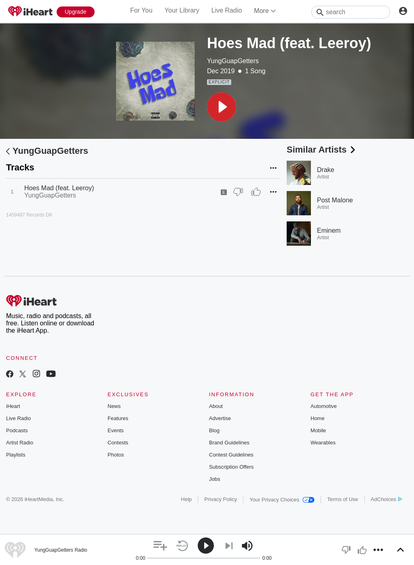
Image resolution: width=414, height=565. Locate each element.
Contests (118, 443)
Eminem (329, 230)
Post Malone (335, 200)
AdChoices (386, 499)
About (216, 406)
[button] (221, 106)
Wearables (323, 443)
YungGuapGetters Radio (60, 550)
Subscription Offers (231, 467)
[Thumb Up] (256, 192)
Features (118, 418)
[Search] (350, 12)
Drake (325, 169)
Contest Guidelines (231, 455)
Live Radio (226, 10)
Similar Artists (322, 149)
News (114, 406)
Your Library (182, 10)
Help (186, 499)
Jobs (214, 479)
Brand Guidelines (229, 443)
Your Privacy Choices (282, 500)
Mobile (318, 430)
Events (116, 430)
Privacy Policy (220, 499)
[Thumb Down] (238, 192)
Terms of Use (342, 499)
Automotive (323, 406)
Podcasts (16, 430)
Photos (116, 455)
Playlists (15, 455)
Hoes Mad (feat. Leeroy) (59, 188)
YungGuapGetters (233, 60)
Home (317, 418)
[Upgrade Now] (76, 11)
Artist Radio (19, 443)
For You (141, 10)
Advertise (220, 418)
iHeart (13, 406)
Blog (214, 430)
